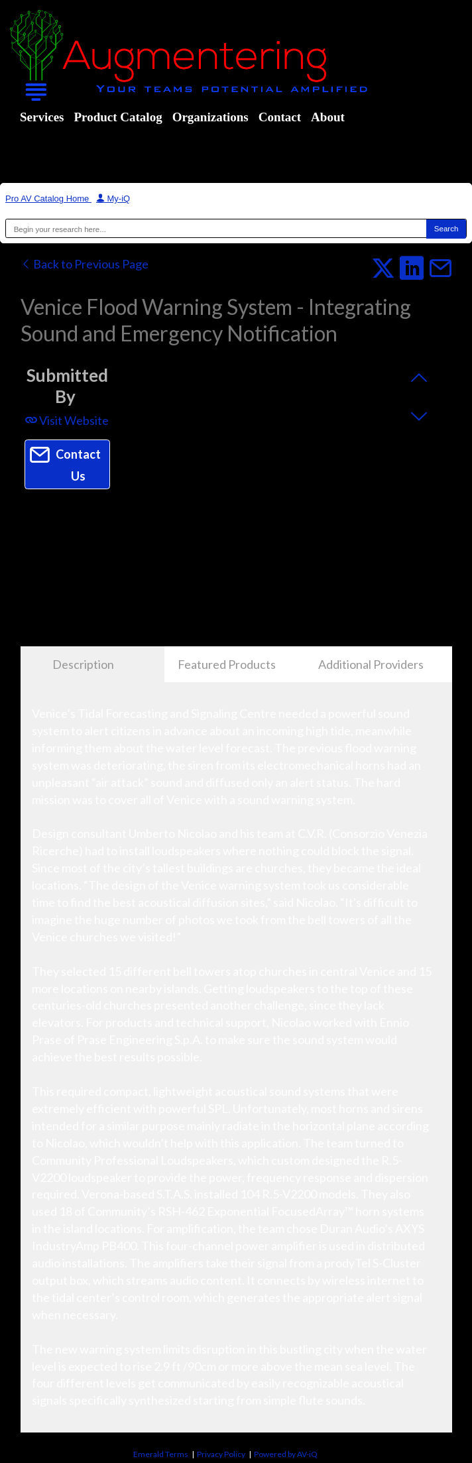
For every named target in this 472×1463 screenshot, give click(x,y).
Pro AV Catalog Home (48, 199)
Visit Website (67, 420)
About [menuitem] (328, 117)
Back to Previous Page (84, 264)
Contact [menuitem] (280, 117)
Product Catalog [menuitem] (118, 117)
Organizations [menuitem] (210, 117)
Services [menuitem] (42, 117)
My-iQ (113, 199)
